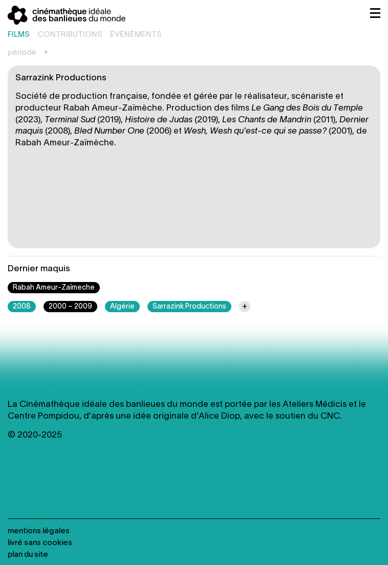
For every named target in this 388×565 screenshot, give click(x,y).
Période (22, 52)
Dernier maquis (39, 269)
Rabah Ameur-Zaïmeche (54, 288)
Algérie (122, 306)
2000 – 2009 (70, 306)
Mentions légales (39, 531)
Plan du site (28, 554)
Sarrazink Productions (189, 306)
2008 (22, 306)
